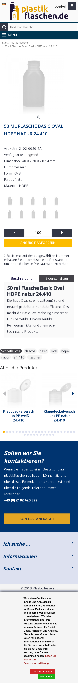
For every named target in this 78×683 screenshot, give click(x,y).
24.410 (19, 357)
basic (43, 351)
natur (5, 357)
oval (54, 351)
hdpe (65, 351)
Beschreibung (21, 278)
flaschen (34, 357)
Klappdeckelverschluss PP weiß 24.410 (18, 415)
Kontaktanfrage (37, 518)
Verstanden (46, 676)
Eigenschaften (56, 278)
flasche (30, 351)
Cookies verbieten (42, 671)
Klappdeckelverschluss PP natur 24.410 (59, 415)
